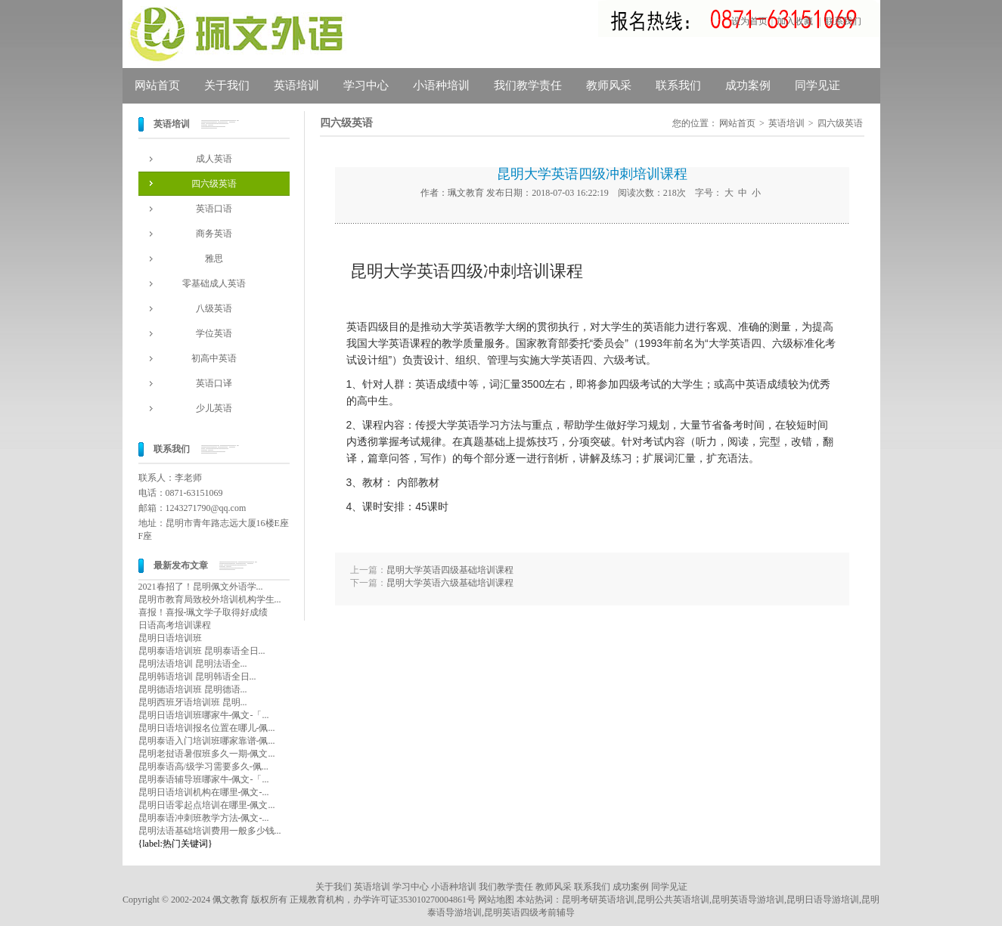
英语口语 (214, 208)
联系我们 (843, 21)
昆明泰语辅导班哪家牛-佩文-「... (203, 779)
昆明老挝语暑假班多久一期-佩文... (206, 753)
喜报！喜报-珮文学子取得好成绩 (203, 612)
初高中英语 (214, 358)
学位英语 (214, 333)
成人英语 (214, 158)
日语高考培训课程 (174, 625)
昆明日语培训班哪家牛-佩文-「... (203, 715)
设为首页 (749, 21)
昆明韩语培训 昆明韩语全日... (197, 676)
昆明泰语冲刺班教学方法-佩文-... (203, 818)
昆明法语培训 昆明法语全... (192, 663)
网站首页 (157, 85)
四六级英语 (214, 183)
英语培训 (296, 85)
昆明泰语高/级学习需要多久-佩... (203, 766)
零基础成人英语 (214, 283)
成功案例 (748, 85)
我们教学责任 (528, 85)
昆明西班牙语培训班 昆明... (192, 702)
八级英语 (214, 308)
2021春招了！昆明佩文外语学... (200, 586)
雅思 (214, 258)
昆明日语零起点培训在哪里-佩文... (206, 805)
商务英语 (214, 233)
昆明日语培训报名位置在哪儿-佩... (206, 728)
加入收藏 (795, 21)
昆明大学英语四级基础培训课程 (449, 570)
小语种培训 (441, 85)
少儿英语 (214, 408)
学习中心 (366, 85)
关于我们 (227, 85)
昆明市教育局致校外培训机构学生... (209, 599)
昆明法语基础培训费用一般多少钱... (209, 830)
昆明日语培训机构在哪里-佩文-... (203, 792)
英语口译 (214, 383)
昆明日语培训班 (170, 638)
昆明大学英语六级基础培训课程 (449, 583)
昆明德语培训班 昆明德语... (192, 689)
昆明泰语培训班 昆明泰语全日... (201, 651)
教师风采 (608, 85)
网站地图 (496, 899)
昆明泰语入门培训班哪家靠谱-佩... (206, 741)
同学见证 (817, 85)
